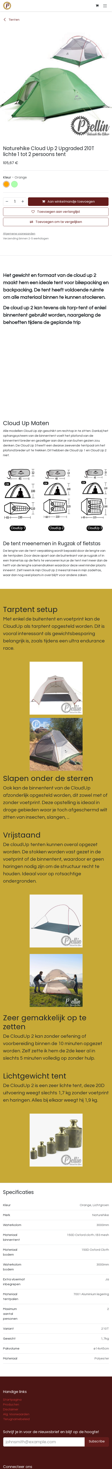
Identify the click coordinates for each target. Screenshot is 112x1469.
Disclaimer (10, 1409)
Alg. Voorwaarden (16, 1414)
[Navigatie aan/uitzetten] (105, 6)
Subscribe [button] (97, 1441)
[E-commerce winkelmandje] (97, 6)
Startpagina (12, 1399)
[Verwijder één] (6, 202)
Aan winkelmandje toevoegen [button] (68, 201)
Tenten (11, 19)
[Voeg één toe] (22, 202)
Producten (11, 1404)
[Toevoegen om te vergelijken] (56, 222)
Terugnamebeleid (16, 1419)
